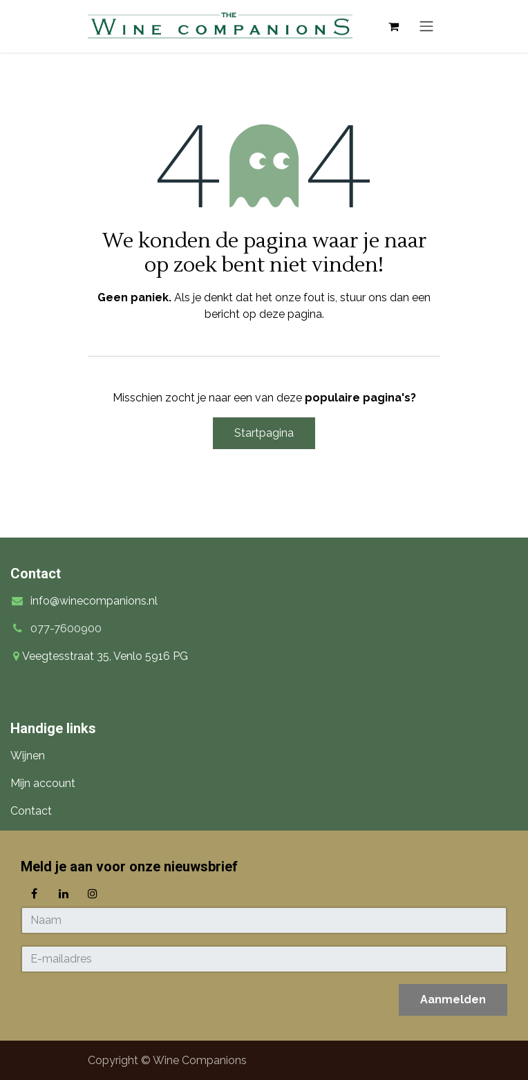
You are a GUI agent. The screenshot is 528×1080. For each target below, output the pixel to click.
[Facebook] (34, 893)
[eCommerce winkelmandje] (393, 26)
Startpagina (264, 432)
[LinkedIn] (64, 893)
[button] (453, 1000)
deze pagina (290, 314)
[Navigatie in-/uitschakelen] (426, 26)
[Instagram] (93, 893)
